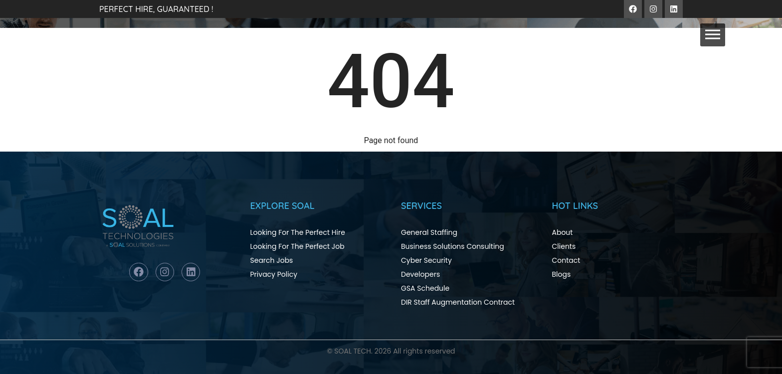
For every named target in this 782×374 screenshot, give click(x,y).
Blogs (561, 274)
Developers (420, 274)
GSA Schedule (425, 288)
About (562, 232)
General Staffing (429, 232)
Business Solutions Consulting (452, 246)
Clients (564, 246)
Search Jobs (271, 260)
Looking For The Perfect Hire (297, 232)
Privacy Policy (274, 274)
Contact (566, 260)
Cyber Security (426, 260)
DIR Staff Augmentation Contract (458, 302)
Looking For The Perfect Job (297, 246)
